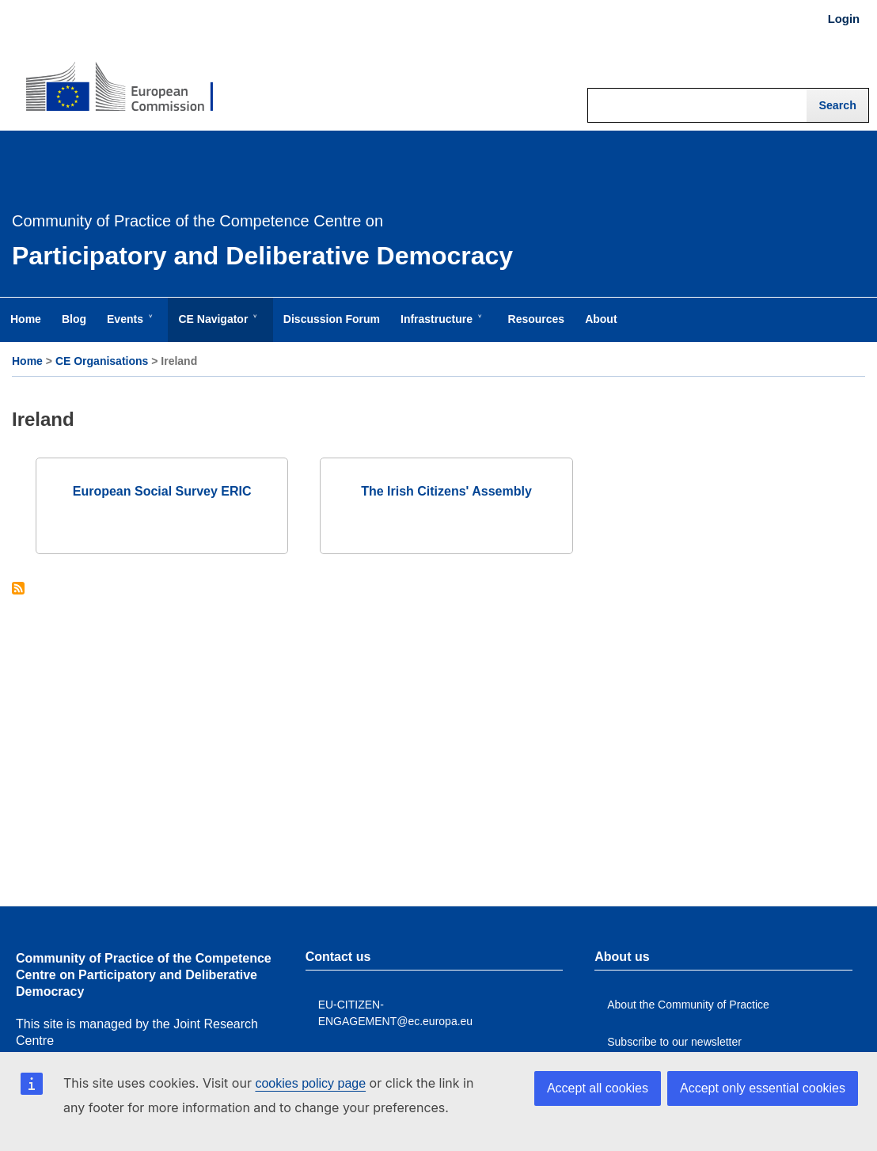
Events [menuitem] (128, 327)
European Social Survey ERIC (162, 491)
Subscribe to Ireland (18, 589)
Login (844, 19)
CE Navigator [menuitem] (216, 327)
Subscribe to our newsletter (674, 1041)
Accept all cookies (597, 1088)
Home (27, 361)
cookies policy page (310, 1083)
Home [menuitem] (25, 319)
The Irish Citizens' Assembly (446, 491)
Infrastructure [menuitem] (439, 327)
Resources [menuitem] (536, 319)
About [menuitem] (601, 319)
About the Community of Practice (688, 1004)
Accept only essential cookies (762, 1088)
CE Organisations (101, 361)
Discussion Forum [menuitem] (331, 319)
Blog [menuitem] (74, 319)
